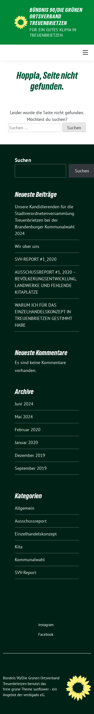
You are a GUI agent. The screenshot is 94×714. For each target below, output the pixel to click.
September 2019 (31, 468)
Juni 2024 (24, 404)
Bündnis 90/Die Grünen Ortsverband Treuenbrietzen (56, 16)
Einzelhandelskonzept (36, 534)
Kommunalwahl (30, 559)
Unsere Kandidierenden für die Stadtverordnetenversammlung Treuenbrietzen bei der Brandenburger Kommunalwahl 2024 (45, 220)
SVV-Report (25, 572)
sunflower (41, 689)
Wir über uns (27, 246)
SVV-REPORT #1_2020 (35, 259)
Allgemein (24, 508)
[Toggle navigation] (85, 52)
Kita (18, 547)
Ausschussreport (31, 521)
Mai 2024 (24, 417)
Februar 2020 (27, 429)
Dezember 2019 (30, 455)
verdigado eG (33, 694)
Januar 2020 (26, 442)
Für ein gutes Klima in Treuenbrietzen (53, 32)
